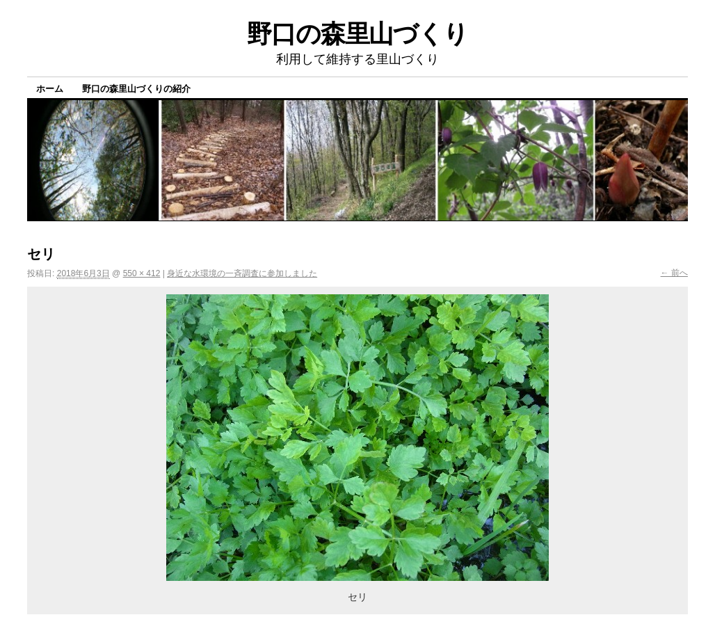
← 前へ (674, 273)
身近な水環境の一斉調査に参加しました (242, 273)
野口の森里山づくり (357, 33)
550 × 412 (142, 273)
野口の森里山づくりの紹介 (136, 88)
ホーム (49, 88)
